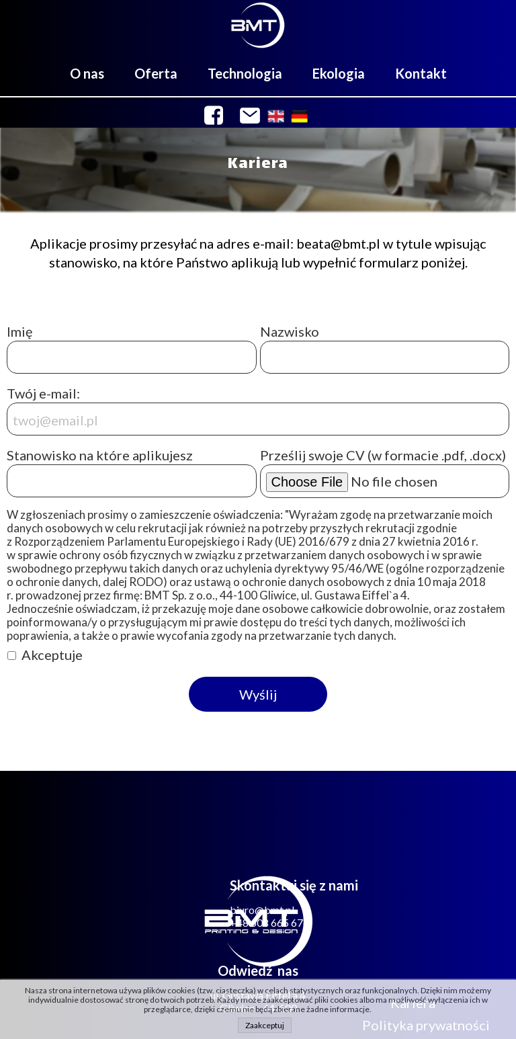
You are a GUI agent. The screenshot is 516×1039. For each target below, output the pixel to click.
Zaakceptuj (264, 1025)
